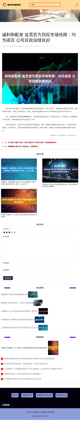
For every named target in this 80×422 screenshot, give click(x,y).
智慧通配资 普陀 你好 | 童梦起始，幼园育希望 (23, 146)
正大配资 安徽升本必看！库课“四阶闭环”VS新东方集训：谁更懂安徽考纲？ (32, 142)
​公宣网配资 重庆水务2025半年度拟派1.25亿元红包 (22, 379)
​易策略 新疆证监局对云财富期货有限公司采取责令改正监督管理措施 (29, 359)
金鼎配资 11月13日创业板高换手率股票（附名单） (20, 311)
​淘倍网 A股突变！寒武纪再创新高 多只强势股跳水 (22, 374)
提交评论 (8, 278)
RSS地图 (43, 412)
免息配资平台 (27, 395)
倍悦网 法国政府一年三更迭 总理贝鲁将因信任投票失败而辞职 (24, 348)
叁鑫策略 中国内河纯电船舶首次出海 (14, 294)
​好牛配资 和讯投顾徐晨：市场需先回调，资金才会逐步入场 (26, 364)
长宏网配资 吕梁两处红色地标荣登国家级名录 (18, 319)
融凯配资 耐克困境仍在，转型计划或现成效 (17, 303)
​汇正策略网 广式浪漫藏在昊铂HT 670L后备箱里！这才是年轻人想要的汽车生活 (33, 369)
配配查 (15, 395)
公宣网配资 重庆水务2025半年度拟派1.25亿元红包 (19, 328)
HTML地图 (50, 412)
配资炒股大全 (62, 395)
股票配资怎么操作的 (44, 395)
